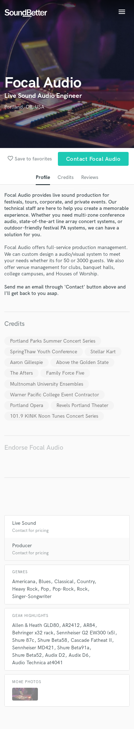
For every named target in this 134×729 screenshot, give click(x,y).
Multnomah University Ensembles (46, 384)
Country (85, 582)
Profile (43, 177)
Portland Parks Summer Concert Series (52, 341)
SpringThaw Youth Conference (43, 352)
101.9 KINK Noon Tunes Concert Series (54, 416)
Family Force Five (65, 373)
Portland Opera (26, 405)
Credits (66, 177)
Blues (45, 582)
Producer (22, 546)
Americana (23, 582)
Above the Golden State (82, 362)
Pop (45, 589)
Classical (64, 582)
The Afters (21, 373)
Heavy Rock (25, 589)
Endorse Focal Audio (33, 448)
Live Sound (24, 523)
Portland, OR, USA (24, 107)
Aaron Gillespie (26, 362)
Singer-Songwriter (31, 596)
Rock (82, 589)
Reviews (89, 177)
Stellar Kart (103, 352)
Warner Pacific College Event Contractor (54, 395)
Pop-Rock (63, 589)
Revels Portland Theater (82, 405)
